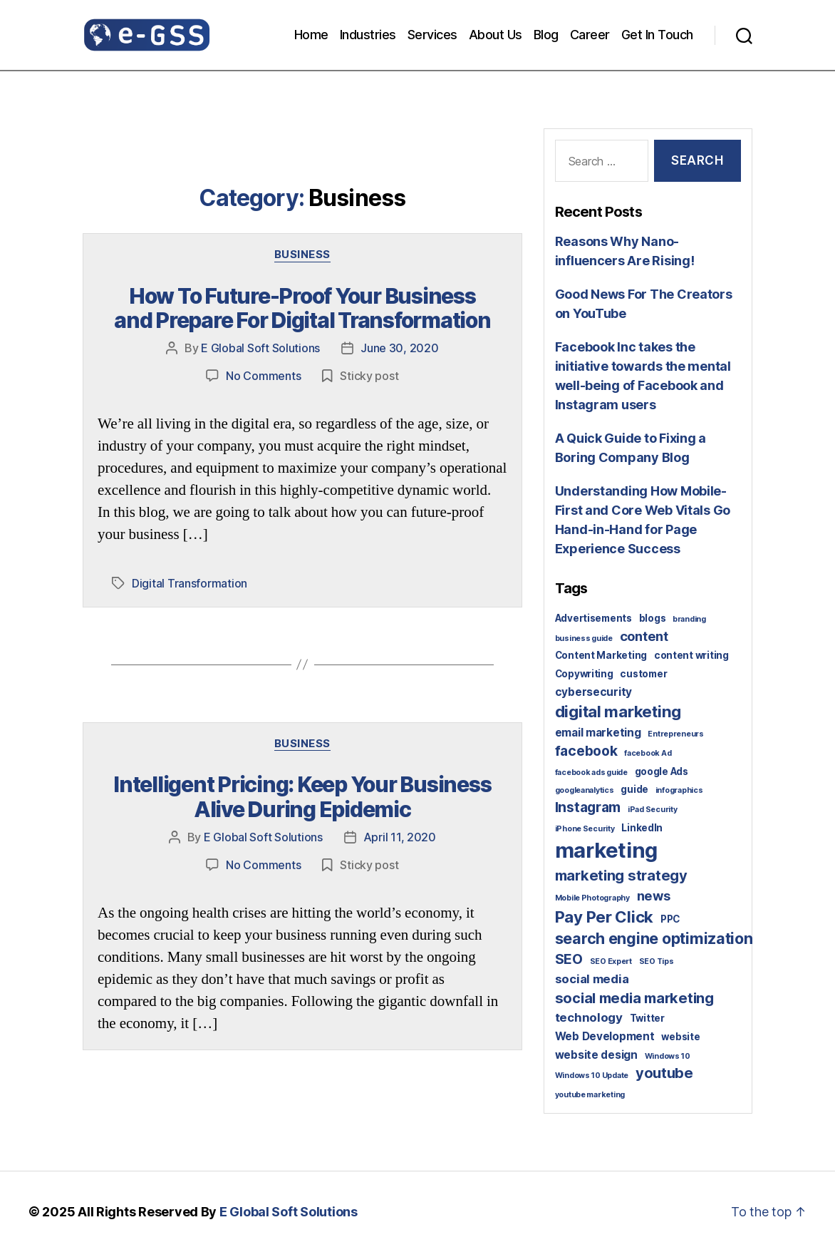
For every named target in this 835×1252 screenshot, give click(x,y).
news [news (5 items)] (653, 895)
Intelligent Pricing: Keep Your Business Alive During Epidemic (302, 794)
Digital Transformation (189, 582)
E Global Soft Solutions (260, 348)
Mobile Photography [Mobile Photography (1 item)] (592, 898)
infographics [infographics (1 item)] (679, 790)
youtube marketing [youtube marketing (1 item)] (590, 1094)
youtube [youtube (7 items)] (664, 1073)
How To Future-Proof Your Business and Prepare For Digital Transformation (302, 308)
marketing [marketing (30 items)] (606, 850)
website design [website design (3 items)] (596, 1055)
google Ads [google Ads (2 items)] (661, 771)
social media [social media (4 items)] (592, 979)
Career (590, 34)
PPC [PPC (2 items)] (670, 919)
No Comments (263, 375)
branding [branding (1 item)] (689, 619)
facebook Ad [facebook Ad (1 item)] (647, 753)
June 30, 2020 (400, 348)
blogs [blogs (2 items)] (652, 618)
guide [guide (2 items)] (634, 789)
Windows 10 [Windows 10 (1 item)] (667, 1056)
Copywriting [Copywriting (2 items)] (584, 673)
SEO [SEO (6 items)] (569, 959)
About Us (495, 34)
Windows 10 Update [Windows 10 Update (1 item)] (591, 1075)
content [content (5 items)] (644, 636)
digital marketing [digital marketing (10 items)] (618, 711)
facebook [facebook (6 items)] (586, 750)
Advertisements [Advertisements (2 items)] (593, 618)
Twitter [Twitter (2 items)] (647, 1018)
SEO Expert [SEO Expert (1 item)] (611, 961)
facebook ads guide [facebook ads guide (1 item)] (591, 772)
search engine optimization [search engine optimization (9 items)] (654, 938)
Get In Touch (657, 34)
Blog (546, 34)
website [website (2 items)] (680, 1036)
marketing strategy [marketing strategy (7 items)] (621, 875)
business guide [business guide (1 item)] (584, 638)
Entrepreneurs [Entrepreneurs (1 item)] (676, 734)
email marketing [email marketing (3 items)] (598, 732)
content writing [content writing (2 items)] (691, 655)
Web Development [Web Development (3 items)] (605, 1036)
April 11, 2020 (399, 835)
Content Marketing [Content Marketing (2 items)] (601, 655)
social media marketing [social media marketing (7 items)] (634, 998)
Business (302, 254)
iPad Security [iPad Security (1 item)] (653, 809)
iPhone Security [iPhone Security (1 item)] (585, 828)
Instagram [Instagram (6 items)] (588, 807)
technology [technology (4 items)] (589, 1017)
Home (311, 34)
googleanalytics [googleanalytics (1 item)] (584, 790)
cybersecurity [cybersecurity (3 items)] (594, 692)
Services (432, 34)
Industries (368, 34)
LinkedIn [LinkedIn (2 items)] (642, 827)
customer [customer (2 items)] (643, 673)
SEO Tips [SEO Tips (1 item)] (656, 961)
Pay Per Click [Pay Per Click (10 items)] (604, 916)
